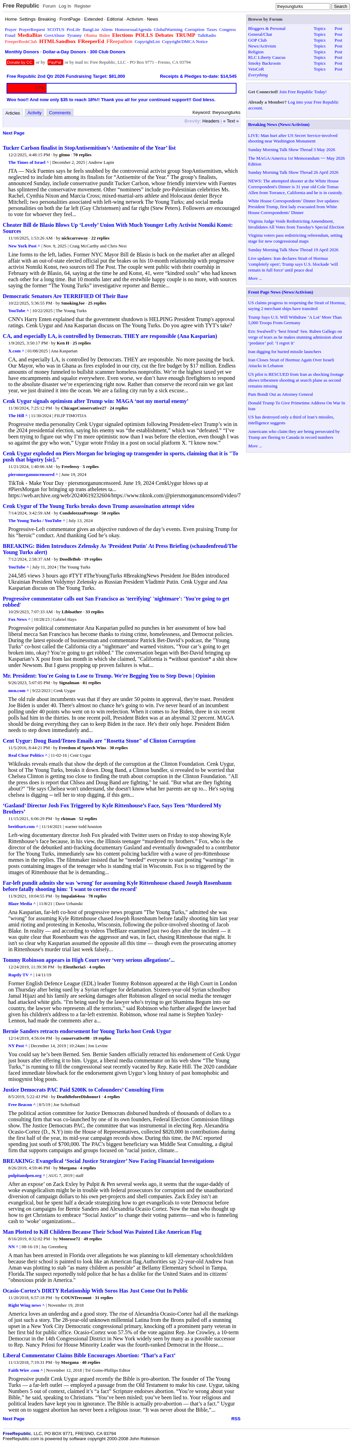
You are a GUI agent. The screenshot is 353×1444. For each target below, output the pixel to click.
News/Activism (262, 46)
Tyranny (74, 35)
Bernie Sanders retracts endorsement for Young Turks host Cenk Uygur (87, 1031)
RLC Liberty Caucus (266, 57)
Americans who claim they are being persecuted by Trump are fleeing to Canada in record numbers (294, 434)
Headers (210, 121)
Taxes (211, 29)
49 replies (93, 1238)
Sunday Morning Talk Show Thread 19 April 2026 (293, 249)
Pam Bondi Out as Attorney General (280, 394)
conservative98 (75, 1038)
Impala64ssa (73, 896)
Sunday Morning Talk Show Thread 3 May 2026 (291, 149)
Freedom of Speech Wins (83, 747)
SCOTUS (55, 29)
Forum (49, 6)
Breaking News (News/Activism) (279, 124)
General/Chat (260, 34)
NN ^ (13, 1246)
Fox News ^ (19, 619)
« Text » (231, 121)
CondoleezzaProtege (78, 513)
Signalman (69, 682)
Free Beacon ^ (22, 1104)
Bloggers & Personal (266, 28)
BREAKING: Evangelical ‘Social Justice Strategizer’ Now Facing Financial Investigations (108, 1161)
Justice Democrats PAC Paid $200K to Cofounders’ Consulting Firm (83, 1090)
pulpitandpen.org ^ (26, 1175)
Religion (256, 51)
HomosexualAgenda (133, 29)
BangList (91, 29)
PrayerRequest (32, 29)
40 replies (91, 1362)
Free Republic (21, 6)
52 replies (88, 818)
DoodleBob (69, 559)
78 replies (97, 896)
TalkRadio (207, 35)
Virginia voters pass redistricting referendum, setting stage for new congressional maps (295, 238)
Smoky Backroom (264, 63)
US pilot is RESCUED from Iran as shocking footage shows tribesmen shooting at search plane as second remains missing (296, 380)
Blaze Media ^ (22, 903)
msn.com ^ (18, 690)
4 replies (97, 966)
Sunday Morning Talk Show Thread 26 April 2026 (293, 172)
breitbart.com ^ (23, 826)
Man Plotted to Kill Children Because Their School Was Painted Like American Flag (102, 1232)
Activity (35, 112)
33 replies (94, 611)
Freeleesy (70, 466)
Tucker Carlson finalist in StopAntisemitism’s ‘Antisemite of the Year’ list (89, 148)
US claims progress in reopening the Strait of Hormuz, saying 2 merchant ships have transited (297, 305)
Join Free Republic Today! (303, 91)
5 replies (91, 466)
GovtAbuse (54, 35)
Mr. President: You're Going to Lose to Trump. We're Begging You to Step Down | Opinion (109, 676)
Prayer (11, 29)
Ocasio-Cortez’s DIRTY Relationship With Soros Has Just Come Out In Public (95, 1291)
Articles (13, 113)
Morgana (68, 1167)
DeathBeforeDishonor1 (79, 1096)
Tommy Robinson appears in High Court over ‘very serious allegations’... (89, 960)
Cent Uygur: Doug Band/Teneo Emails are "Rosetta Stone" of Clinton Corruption (99, 741)
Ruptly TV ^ (20, 974)
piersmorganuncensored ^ (33, 474)
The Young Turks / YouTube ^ (36, 520)
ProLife (73, 29)
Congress (227, 29)
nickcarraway (74, 238)
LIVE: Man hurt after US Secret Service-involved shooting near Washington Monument (292, 138)
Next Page (13, 133)
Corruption (194, 29)
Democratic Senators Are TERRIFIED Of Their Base (65, 296)
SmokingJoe (73, 303)
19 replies (93, 559)
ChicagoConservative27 (83, 408)
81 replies (92, 682)
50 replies (111, 513)
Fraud (10, 35)
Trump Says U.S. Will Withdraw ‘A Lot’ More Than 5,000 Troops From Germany (295, 320)
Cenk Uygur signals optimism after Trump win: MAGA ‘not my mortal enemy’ (96, 401)
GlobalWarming (168, 29)
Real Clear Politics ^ (28, 755)
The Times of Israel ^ (28, 162)
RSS (236, 1418)
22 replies (100, 238)
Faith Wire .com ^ (25, 1370)
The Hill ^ (18, 415)
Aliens (107, 29)
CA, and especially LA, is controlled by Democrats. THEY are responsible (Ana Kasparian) (110, 336)
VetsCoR (256, 69)
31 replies (104, 1297)
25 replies (97, 303)
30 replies (119, 747)
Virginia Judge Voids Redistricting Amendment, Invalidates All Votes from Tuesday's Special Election (296, 224)
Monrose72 (69, 1238)
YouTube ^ (18, 310)
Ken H (63, 343)
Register (82, 6)
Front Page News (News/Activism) (280, 292)
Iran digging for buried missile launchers (284, 351)
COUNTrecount (76, 1297)
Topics (319, 28)
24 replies (119, 408)
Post (338, 28)
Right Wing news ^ (26, 1305)
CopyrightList (147, 41)
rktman (68, 818)
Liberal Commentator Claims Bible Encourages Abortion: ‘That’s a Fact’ (89, 1355)
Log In (65, 6)
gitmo (64, 154)
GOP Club (257, 40)
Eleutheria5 (74, 966)
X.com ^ (16, 350)
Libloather (72, 611)
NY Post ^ (18, 1045)
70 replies (82, 154)
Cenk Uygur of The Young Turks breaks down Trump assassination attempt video (98, 506)
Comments (60, 112)
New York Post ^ (24, 245)
